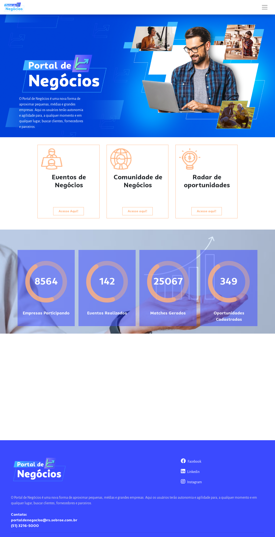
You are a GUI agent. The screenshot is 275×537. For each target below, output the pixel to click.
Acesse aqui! (137, 211)
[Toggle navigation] (264, 7)
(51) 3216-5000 (25, 525)
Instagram (191, 482)
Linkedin (190, 472)
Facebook (191, 462)
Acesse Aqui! (68, 211)
